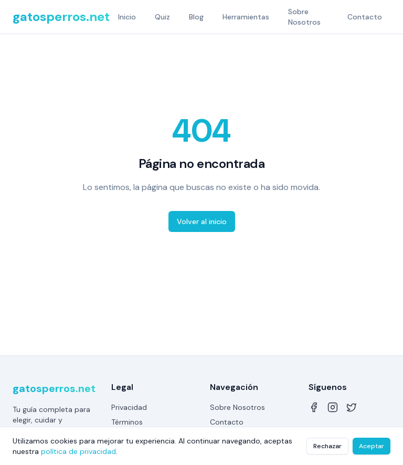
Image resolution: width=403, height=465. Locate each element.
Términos (127, 422)
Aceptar (371, 446)
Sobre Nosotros (304, 17)
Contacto (364, 17)
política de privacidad (78, 451)
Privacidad (129, 407)
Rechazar (327, 446)
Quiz (162, 17)
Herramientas (245, 17)
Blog (196, 17)
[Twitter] (351, 407)
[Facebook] (314, 407)
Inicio (127, 17)
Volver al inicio (202, 221)
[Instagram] (332, 407)
